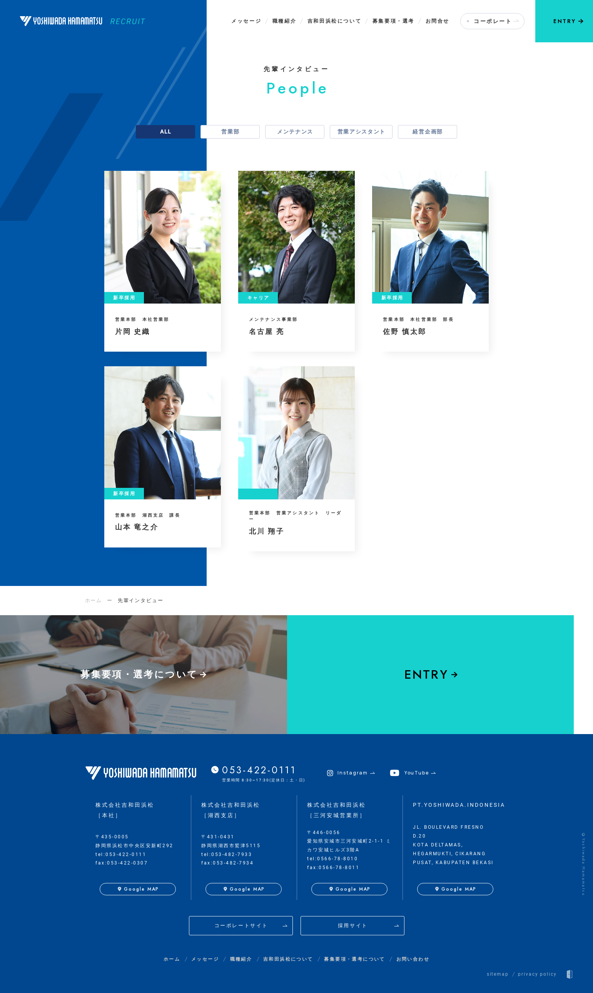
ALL (166, 132)
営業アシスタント (361, 132)
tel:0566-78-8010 (332, 858)
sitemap (498, 974)
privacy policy (537, 974)
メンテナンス (295, 132)
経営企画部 (428, 132)
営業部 (230, 132)
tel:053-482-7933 (226, 854)
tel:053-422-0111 (120, 854)
